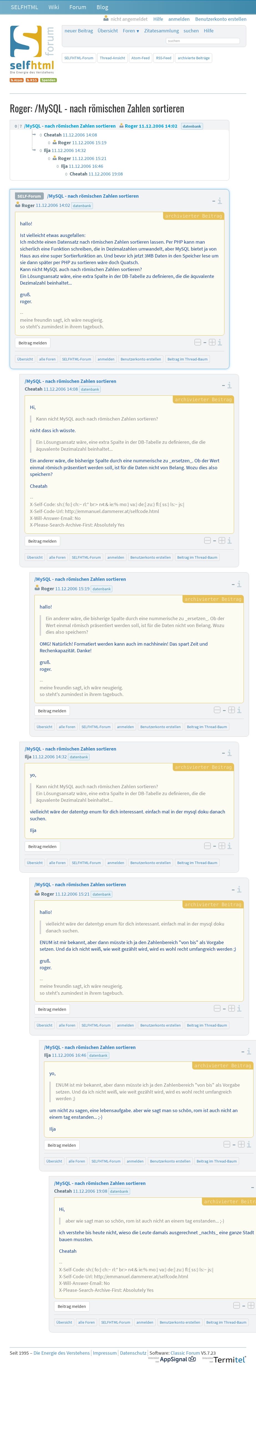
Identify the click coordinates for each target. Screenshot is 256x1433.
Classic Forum (185, 1353)
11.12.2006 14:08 (61, 389)
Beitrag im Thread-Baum (188, 359)
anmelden (106, 359)
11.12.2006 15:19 (72, 589)
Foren (129, 31)
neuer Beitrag (79, 31)
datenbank (82, 205)
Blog (102, 7)
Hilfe (209, 31)
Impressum (105, 1353)
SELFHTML (24, 7)
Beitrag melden (33, 343)
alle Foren (47, 359)
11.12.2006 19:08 (90, 1191)
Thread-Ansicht (112, 57)
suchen (191, 31)
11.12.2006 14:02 (53, 205)
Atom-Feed (140, 57)
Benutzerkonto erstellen (141, 359)
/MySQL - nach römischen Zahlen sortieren (93, 196)
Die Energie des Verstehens (62, 1353)
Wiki (54, 7)
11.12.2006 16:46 (69, 1055)
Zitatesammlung (161, 31)
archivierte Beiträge (194, 57)
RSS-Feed (163, 57)
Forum (77, 7)
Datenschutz (133, 1353)
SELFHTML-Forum (78, 57)
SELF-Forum (29, 196)
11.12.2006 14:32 (49, 757)
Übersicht (108, 31)
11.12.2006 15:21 (72, 894)
